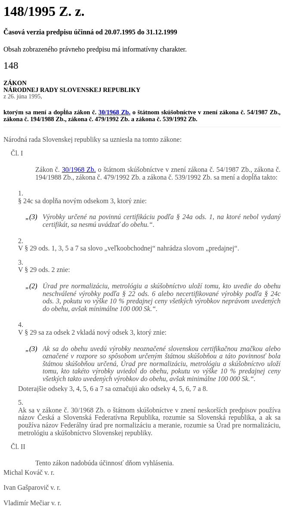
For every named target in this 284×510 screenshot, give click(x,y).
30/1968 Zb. (114, 112)
